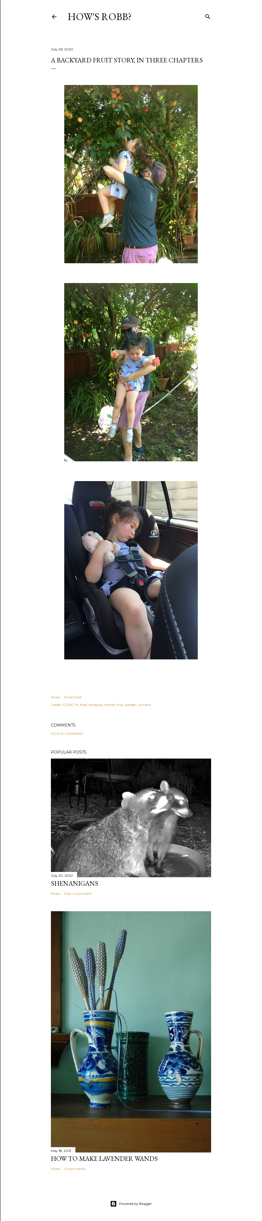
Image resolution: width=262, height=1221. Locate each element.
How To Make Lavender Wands (104, 1158)
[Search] (207, 15)
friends (109, 705)
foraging (96, 705)
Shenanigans (74, 883)
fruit (120, 705)
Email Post (73, 697)
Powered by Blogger (131, 1203)
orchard (144, 705)
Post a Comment (67, 734)
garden (131, 705)
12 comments (75, 1169)
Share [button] (55, 697)
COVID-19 (70, 705)
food (83, 705)
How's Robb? (100, 16)
